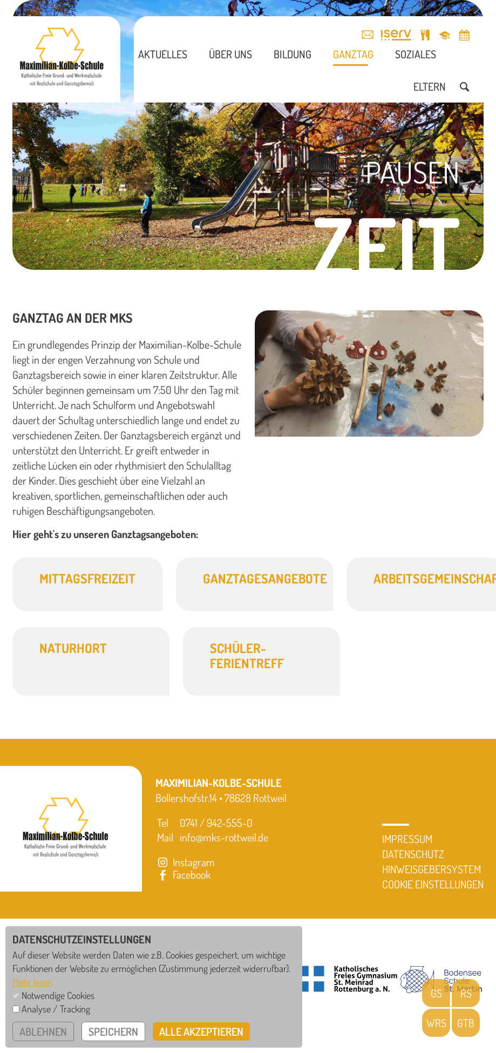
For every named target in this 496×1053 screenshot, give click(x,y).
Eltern (429, 86)
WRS (436, 1023)
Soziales (415, 54)
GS (436, 993)
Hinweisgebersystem (431, 869)
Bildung (292, 54)
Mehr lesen (32, 982)
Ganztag (353, 54)
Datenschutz (413, 854)
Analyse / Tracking (56, 1009)
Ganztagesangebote (265, 578)
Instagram (185, 862)
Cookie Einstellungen (433, 884)
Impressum (407, 839)
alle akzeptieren (201, 1031)
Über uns (230, 54)
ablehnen (43, 1031)
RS (466, 993)
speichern (113, 1031)
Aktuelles (162, 54)
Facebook (182, 874)
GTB (465, 1023)
